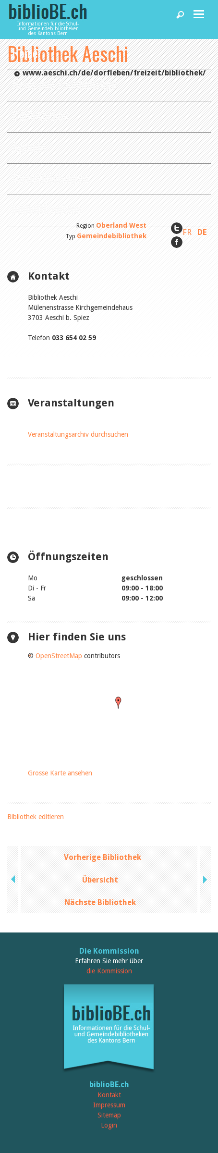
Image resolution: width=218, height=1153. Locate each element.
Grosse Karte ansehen (60, 773)
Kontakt (109, 1095)
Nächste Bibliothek (100, 902)
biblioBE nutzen (47, 208)
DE (202, 232)
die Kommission (109, 971)
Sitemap (109, 1115)
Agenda (29, 146)
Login (109, 1125)
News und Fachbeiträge (64, 83)
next (204, 879)
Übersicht (100, 879)
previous (14, 879)
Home (25, 52)
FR (187, 232)
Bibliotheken (40, 115)
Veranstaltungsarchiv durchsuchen (78, 434)
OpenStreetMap (59, 656)
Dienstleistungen (50, 177)
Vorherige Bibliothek (102, 857)
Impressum (109, 1105)
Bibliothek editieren (35, 817)
